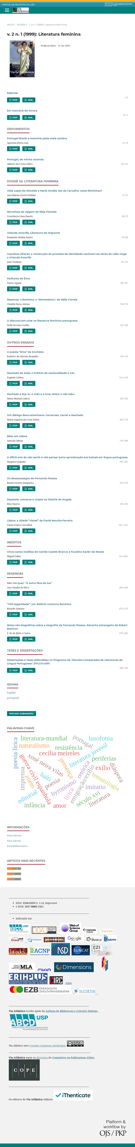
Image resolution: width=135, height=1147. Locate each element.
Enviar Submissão (21, 713)
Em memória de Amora (22, 110)
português (13, 698)
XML (30, 100)
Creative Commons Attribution (47, 1045)
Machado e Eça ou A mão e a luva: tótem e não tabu (41, 394)
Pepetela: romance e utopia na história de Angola (39, 499)
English (11, 692)
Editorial (12, 93)
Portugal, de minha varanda (25, 159)
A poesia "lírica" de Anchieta (25, 352)
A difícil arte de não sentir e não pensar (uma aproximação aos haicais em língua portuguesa (67, 457)
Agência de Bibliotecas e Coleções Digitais (72, 1011)
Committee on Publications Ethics (73, 1057)
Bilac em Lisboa (17, 436)
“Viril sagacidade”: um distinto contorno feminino (39, 604)
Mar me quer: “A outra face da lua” (29, 583)
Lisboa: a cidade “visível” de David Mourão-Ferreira (40, 520)
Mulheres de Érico (18, 278)
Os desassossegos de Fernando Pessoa (32, 478)
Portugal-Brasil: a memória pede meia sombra (37, 138)
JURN (69, 983)
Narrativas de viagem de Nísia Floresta (32, 211)
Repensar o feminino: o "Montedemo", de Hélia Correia (42, 299)
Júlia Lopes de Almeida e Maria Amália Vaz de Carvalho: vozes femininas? (54, 190)
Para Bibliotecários (17, 846)
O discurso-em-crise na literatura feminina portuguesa (42, 320)
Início (11, 24)
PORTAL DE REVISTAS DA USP (18, 5)
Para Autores (14, 840)
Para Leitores (14, 835)
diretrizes (42, 1057)
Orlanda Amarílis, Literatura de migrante (33, 232)
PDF (15, 100)
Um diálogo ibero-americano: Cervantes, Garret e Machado (45, 415)
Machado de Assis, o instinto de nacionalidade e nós (40, 373)
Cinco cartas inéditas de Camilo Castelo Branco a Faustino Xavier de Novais (55, 551)
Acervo (22, 24)
